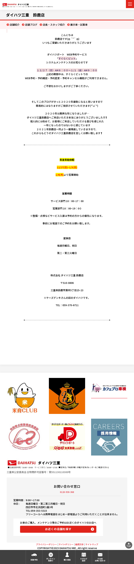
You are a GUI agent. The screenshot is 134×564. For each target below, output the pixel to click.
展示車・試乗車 (79, 24)
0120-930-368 (67, 491)
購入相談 (67, 559)
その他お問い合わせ (100, 559)
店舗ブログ (31, 24)
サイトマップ (91, 544)
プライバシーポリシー (46, 544)
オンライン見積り (50, 559)
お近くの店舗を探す (58, 529)
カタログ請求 (83, 559)
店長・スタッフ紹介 (54, 24)
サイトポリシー (66, 544)
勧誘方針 (79, 544)
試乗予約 (34, 559)
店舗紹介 (15, 24)
